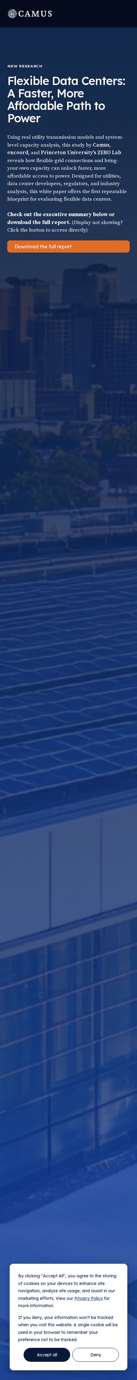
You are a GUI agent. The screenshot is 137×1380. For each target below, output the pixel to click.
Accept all (47, 1355)
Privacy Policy (88, 1298)
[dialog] (68, 1317)
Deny (95, 1355)
